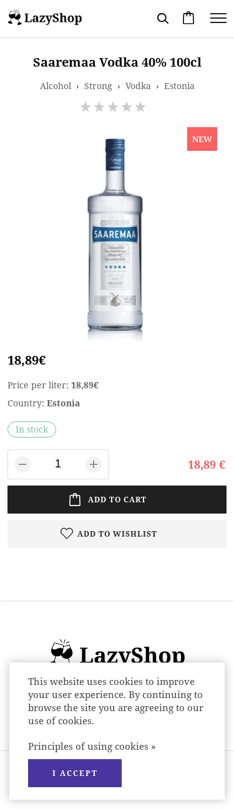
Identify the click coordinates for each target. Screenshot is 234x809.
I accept (75, 773)
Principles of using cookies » (92, 746)
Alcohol (55, 86)
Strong (98, 86)
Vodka (138, 86)
